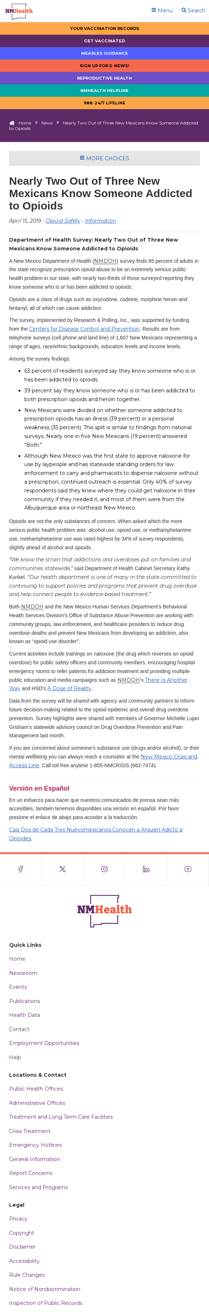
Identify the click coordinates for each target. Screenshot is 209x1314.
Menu (162, 10)
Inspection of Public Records (45, 1303)
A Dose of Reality (69, 688)
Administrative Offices (37, 1103)
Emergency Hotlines (35, 1145)
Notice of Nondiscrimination (44, 1289)
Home (25, 123)
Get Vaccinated (104, 40)
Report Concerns (30, 1173)
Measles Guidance (104, 53)
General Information (34, 1159)
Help (15, 1057)
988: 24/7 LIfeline (104, 102)
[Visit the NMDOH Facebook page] (21, 869)
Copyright (21, 1233)
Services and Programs (38, 1187)
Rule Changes (27, 1275)
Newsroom (23, 973)
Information (100, 221)
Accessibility (24, 1261)
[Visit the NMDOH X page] (63, 869)
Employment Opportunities (44, 1043)
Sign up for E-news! (104, 65)
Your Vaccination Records (104, 28)
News (47, 123)
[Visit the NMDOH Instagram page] (104, 869)
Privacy (18, 1218)
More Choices (104, 158)
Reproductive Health (104, 78)
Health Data (24, 1015)
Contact (19, 1029)
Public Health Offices (36, 1089)
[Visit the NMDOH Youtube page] (188, 869)
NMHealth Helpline (104, 90)
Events (18, 987)
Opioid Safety (63, 221)
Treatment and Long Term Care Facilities (61, 1117)
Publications (24, 1001)
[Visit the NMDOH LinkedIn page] (146, 869)
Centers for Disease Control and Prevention (84, 329)
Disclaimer (22, 1247)
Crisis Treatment (30, 1131)
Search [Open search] (193, 10)
